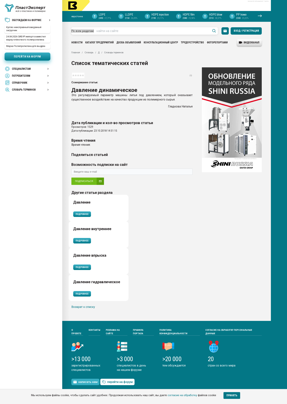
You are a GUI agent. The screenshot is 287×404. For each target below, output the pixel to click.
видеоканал (249, 42)
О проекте (76, 332)
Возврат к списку (83, 307)
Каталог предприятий (99, 42)
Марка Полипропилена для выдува (25, 46)
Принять (231, 395)
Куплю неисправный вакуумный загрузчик (23, 29)
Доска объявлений (128, 42)
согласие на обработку (182, 395)
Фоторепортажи (217, 42)
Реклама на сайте (113, 332)
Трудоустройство (192, 42)
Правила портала (138, 332)
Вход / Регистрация (246, 30)
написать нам (85, 382)
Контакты (94, 330)
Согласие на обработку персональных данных (228, 332)
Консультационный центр (161, 42)
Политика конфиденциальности (173, 332)
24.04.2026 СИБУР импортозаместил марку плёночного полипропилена (26, 38)
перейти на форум (117, 382)
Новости (77, 42)
